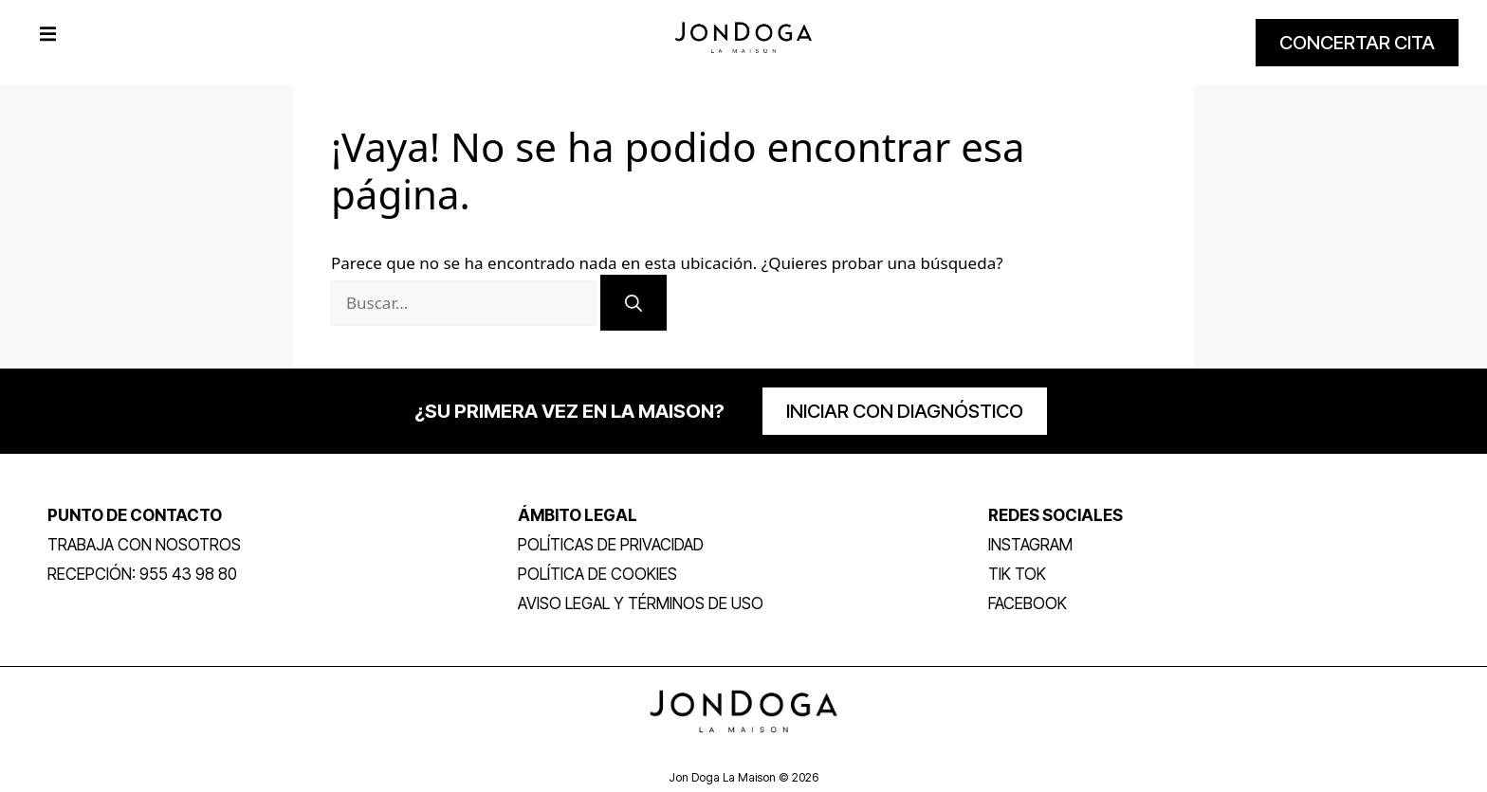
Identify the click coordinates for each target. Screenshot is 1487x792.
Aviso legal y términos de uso (640, 603)
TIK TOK (1017, 574)
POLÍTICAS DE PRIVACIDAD (611, 544)
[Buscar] (633, 303)
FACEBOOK (1027, 603)
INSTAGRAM (1030, 544)
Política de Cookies (597, 574)
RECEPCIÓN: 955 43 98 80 (142, 574)
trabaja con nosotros (144, 544)
